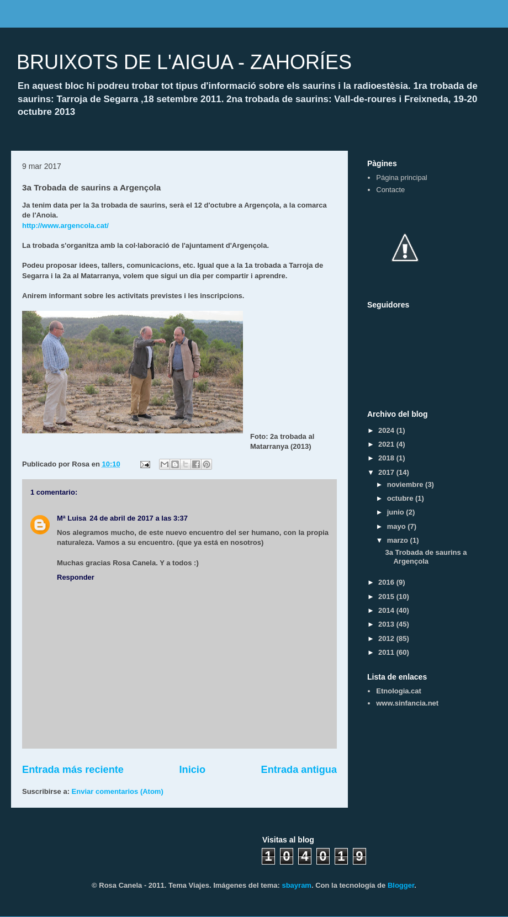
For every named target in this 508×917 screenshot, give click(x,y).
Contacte (390, 189)
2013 (387, 624)
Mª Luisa (71, 518)
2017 (387, 472)
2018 (387, 458)
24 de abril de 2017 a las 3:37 (138, 518)
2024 (387, 430)
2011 (387, 652)
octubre (401, 498)
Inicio (192, 769)
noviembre (406, 484)
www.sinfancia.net (407, 703)
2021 (387, 444)
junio (396, 512)
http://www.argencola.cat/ (65, 225)
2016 (387, 582)
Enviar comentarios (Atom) (117, 791)
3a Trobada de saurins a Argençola (426, 556)
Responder (75, 577)
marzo (398, 540)
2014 (387, 610)
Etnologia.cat (398, 691)
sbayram (296, 885)
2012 (387, 638)
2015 (387, 596)
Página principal (401, 177)
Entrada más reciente (73, 769)
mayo (397, 526)
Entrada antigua (299, 769)
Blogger (401, 885)
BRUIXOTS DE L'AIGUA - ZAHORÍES (184, 62)
